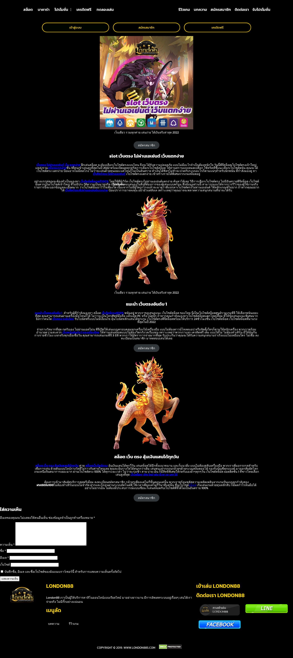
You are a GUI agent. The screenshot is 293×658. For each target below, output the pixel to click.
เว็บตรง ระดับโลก (63, 319)
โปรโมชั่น (63, 9)
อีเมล (4, 562)
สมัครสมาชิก (221, 9)
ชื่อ (3, 555)
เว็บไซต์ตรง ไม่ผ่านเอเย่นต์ (109, 174)
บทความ (200, 9)
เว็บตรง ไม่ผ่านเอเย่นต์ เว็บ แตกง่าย (58, 165)
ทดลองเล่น (105, 9)
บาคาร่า (44, 9)
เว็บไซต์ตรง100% (113, 313)
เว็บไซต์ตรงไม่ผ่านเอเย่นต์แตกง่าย (86, 190)
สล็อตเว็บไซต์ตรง (96, 465)
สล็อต (28, 9)
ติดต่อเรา (242, 9)
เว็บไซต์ (5, 569)
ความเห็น (7, 549)
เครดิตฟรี (83, 9)
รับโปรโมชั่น (261, 9)
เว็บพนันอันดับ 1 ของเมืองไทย (80, 332)
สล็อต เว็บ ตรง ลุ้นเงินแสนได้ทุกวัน (56, 465)
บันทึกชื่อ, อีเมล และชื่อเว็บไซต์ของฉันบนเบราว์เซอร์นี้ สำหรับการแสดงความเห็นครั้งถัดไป (62, 576)
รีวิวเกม (184, 9)
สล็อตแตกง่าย (57, 168)
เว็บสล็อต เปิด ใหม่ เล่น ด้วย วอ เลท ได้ (154, 474)
